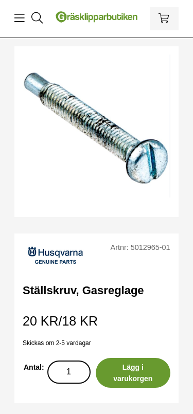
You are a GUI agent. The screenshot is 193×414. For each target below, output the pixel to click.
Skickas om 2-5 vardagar (57, 343)
